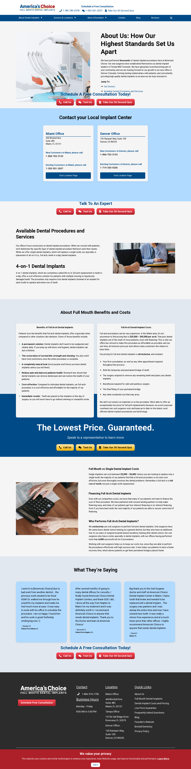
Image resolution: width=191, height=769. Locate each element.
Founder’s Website (144, 723)
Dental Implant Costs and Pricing (152, 704)
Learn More (163, 758)
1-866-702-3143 (54, 156)
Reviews (155, 17)
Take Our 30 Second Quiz (119, 10)
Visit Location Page (68, 175)
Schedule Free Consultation (37, 704)
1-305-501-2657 (92, 10)
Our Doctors (109, 86)
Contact (121, 17)
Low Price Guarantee (145, 709)
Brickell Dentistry (143, 728)
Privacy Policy (142, 732)
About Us (139, 695)
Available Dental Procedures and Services (123, 91)
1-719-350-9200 (109, 168)
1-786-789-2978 (69, 10)
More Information (96, 17)
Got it (95, 765)
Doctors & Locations (63, 17)
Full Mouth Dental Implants (148, 700)
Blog (138, 17)
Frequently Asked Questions (149, 714)
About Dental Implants (29, 17)
